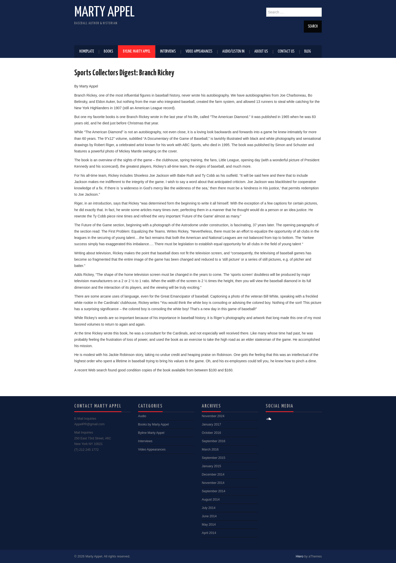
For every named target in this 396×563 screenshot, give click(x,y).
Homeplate (86, 51)
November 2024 (213, 416)
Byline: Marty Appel (136, 51)
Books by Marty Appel (153, 424)
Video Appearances (199, 51)
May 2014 (209, 524)
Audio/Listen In (233, 51)
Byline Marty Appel (151, 433)
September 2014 (213, 491)
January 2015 (211, 466)
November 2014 (213, 483)
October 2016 (211, 433)
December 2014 (213, 474)
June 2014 (209, 516)
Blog (307, 51)
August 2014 (211, 499)
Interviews (168, 51)
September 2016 (213, 441)
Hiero (299, 556)
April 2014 (209, 533)
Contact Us (286, 51)
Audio (142, 416)
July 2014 (208, 508)
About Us (261, 51)
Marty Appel (104, 12)
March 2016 (210, 449)
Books (108, 51)
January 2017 (211, 424)
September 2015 (213, 458)
